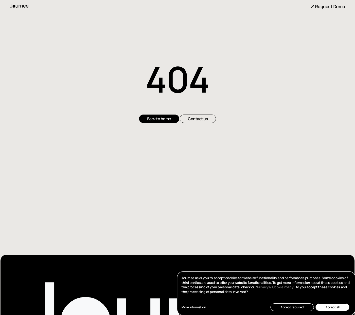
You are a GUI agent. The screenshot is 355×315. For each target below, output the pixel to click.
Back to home (159, 118)
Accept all (332, 307)
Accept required (292, 307)
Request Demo (328, 6)
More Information (193, 307)
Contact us (198, 118)
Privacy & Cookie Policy (275, 287)
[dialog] (266, 293)
